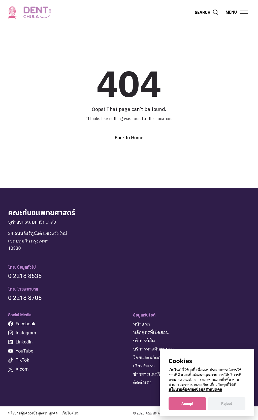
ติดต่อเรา (142, 382)
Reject (226, 403)
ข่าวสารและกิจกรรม (153, 374)
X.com (22, 369)
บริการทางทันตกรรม (153, 349)
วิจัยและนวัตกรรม (151, 357)
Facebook (25, 323)
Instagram (26, 332)
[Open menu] (237, 12)
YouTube (24, 351)
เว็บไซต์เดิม (70, 413)
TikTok (22, 360)
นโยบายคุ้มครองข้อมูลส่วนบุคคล (33, 413)
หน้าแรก (141, 324)
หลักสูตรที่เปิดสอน (151, 332)
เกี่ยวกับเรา (144, 365)
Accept (187, 403)
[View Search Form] (206, 12)
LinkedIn (24, 341)
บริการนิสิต (144, 340)
